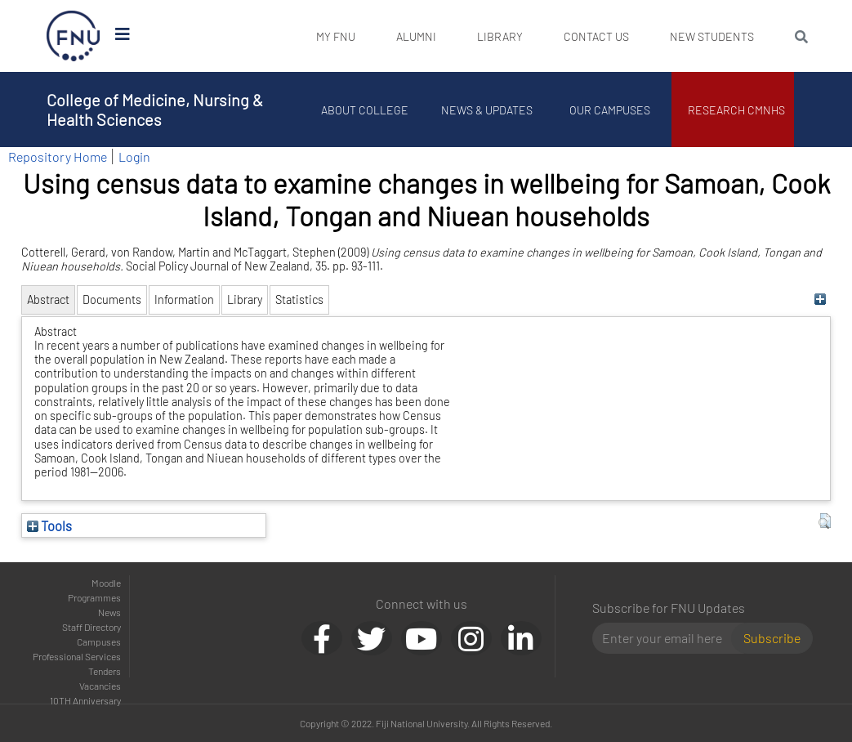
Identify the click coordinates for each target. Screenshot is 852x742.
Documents (112, 299)
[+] (820, 299)
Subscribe (772, 638)
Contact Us (596, 36)
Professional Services (77, 656)
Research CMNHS (736, 110)
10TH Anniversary (85, 700)
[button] (825, 521)
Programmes (94, 597)
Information (184, 299)
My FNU (335, 36)
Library (500, 36)
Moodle (106, 582)
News (109, 612)
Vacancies (100, 685)
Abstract (48, 299)
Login (134, 156)
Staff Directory (91, 626)
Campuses (99, 641)
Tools (49, 525)
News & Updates (487, 110)
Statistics (299, 299)
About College (364, 110)
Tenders (104, 671)
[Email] (668, 638)
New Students (712, 36)
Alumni (416, 36)
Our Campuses (609, 110)
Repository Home (57, 156)
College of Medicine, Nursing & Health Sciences (155, 109)
